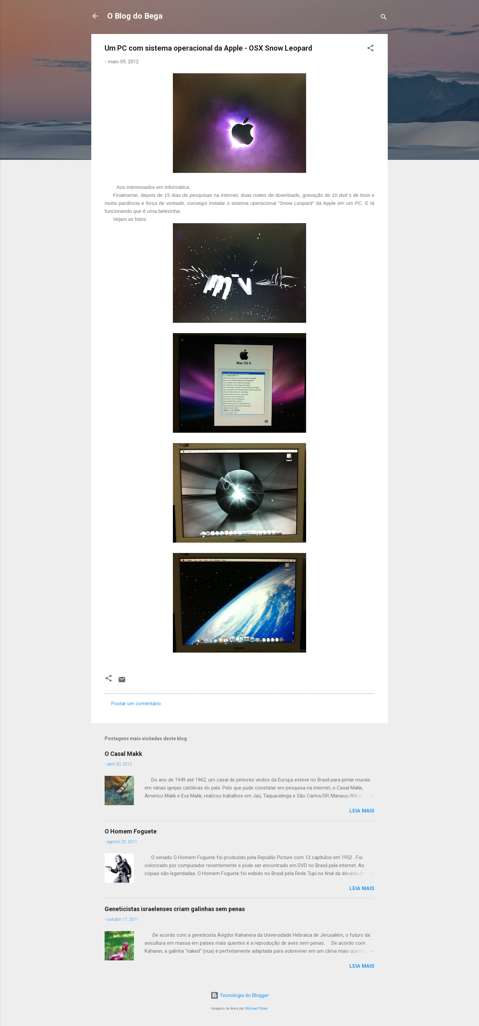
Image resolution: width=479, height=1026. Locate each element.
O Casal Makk (123, 753)
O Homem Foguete (131, 831)
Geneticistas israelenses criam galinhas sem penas (175, 908)
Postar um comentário (136, 704)
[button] (370, 49)
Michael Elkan (256, 1008)
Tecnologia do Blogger (240, 995)
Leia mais (361, 811)
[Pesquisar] (384, 18)
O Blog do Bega (135, 16)
